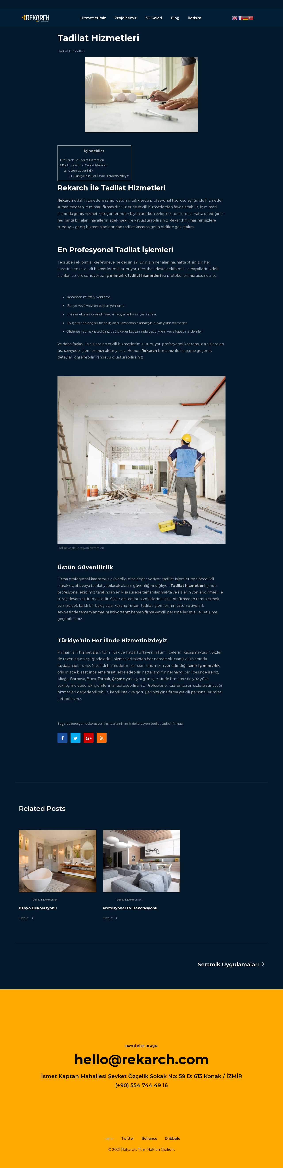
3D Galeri (153, 18)
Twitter (127, 1138)
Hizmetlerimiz (93, 18)
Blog (175, 18)
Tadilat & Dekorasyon (44, 899)
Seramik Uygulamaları (233, 964)
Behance (149, 1138)
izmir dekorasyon (137, 723)
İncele (26, 918)
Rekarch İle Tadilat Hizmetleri (82, 160)
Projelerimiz (126, 18)
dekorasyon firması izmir (104, 723)
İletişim (194, 18)
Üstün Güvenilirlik (78, 170)
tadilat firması (172, 723)
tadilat (156, 723)
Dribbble (172, 1138)
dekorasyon (75, 723)
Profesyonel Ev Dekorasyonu (130, 908)
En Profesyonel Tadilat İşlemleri (83, 165)
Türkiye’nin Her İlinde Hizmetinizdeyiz (99, 176)
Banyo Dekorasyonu (38, 908)
